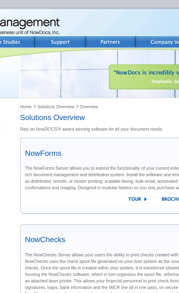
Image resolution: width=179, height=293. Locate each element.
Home (26, 106)
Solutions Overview (55, 106)
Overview (89, 106)
